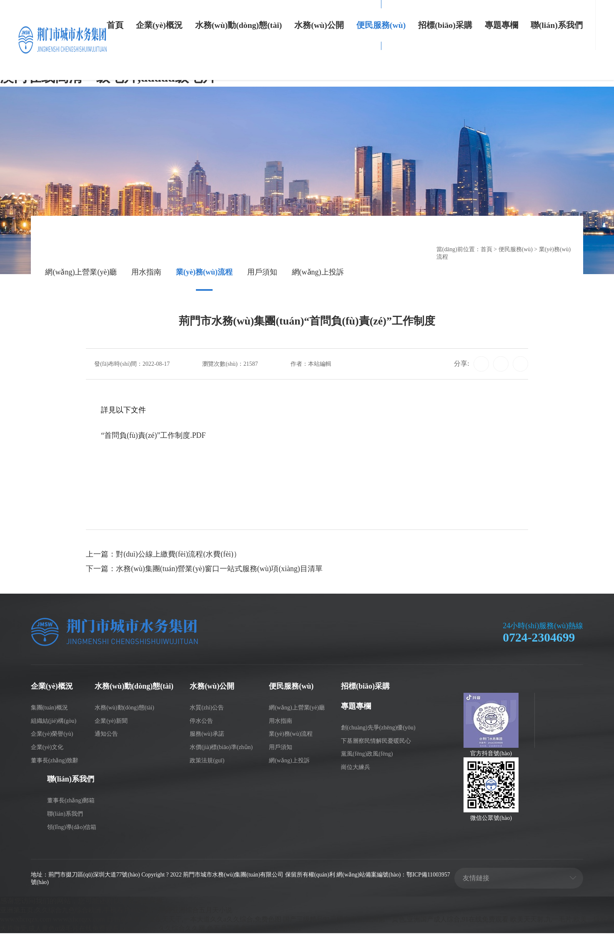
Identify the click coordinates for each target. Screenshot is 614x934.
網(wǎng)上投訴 (318, 273)
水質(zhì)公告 (207, 708)
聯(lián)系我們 (557, 25)
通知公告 (106, 735)
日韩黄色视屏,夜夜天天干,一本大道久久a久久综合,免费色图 (200, 920)
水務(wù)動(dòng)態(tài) (238, 25)
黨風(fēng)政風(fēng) (367, 755)
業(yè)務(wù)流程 (204, 273)
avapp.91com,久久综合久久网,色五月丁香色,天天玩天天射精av (258, 929)
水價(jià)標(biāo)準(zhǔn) (221, 748)
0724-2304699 (539, 638)
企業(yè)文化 (47, 748)
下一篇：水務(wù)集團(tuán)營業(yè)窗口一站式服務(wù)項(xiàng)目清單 (204, 570)
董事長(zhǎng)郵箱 (71, 801)
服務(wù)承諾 (207, 735)
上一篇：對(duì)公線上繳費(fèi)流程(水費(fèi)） (163, 555)
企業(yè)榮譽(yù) (52, 735)
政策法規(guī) (207, 761)
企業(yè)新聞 (111, 721)
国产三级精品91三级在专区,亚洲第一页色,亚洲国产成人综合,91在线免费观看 (413, 920)
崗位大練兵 (355, 768)
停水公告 (201, 721)
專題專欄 (501, 25)
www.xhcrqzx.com (26, 920)
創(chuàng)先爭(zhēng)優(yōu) (378, 728)
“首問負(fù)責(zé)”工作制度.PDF (153, 436)
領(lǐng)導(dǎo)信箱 (71, 827)
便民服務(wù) (381, 25)
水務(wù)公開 (318, 25)
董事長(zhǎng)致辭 (54, 761)
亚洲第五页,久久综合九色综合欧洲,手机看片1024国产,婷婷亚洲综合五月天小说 (123, 911)
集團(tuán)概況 (49, 708)
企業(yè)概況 (159, 25)
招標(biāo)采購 (445, 25)
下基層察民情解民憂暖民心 (376, 741)
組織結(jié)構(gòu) (54, 721)
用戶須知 (262, 273)
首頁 (115, 25)
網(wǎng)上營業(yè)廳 (81, 273)
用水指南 (146, 273)
